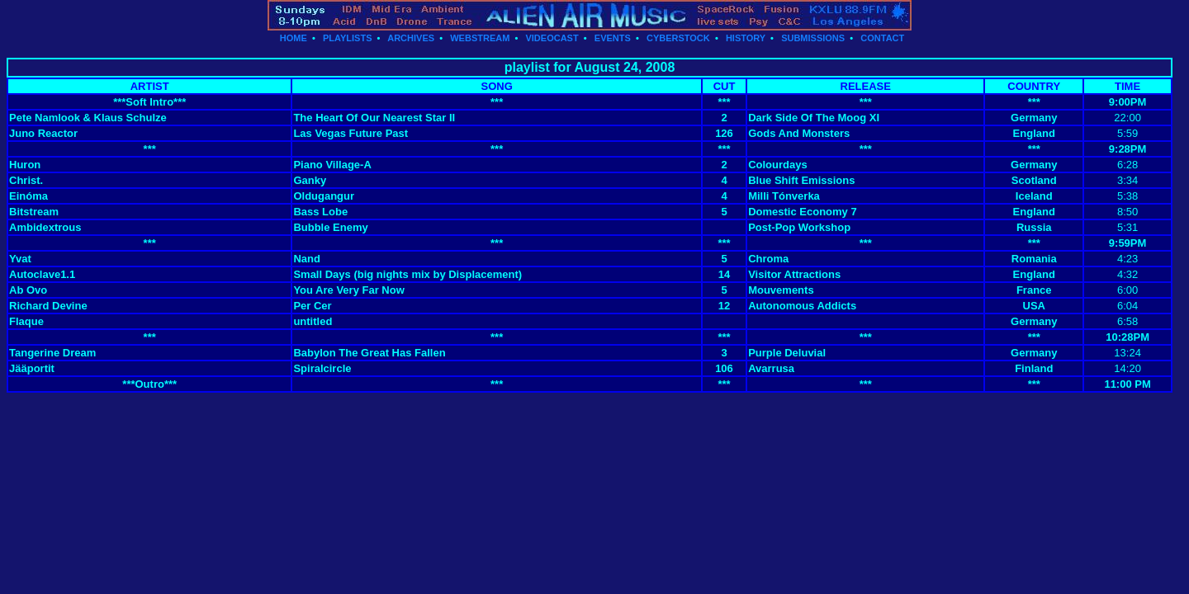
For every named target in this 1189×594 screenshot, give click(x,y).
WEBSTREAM (479, 38)
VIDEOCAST (551, 38)
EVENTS (612, 38)
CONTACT (882, 38)
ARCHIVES (410, 38)
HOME (293, 38)
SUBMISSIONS (813, 38)
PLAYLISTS (347, 38)
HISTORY (745, 38)
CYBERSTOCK (678, 38)
